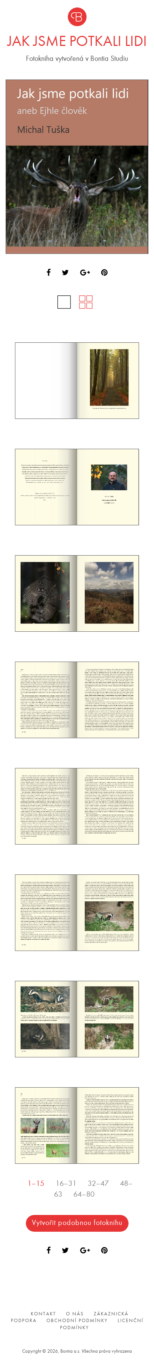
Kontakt (43, 1313)
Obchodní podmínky (77, 1320)
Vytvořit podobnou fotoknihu (77, 1223)
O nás (75, 1313)
